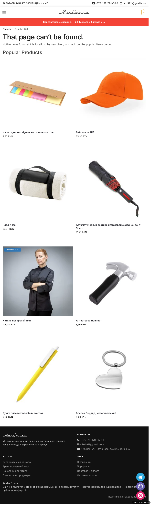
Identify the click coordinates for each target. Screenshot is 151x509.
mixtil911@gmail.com (134, 3)
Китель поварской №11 (17, 320)
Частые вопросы (87, 475)
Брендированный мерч (16, 466)
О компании (84, 462)
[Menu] (7, 12)
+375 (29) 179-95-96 (106, 3)
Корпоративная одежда (17, 462)
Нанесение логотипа (15, 470)
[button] (143, 12)
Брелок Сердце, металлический (96, 413)
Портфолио (83, 466)
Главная (7, 29)
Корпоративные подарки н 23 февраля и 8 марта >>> (74, 22)
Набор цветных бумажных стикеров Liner (28, 132)
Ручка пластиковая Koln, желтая (23, 413)
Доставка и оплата (88, 470)
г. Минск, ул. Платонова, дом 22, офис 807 (105, 448)
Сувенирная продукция (17, 475)
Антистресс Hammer (88, 320)
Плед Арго (9, 224)
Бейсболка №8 (85, 132)
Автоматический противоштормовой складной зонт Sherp (108, 226)
